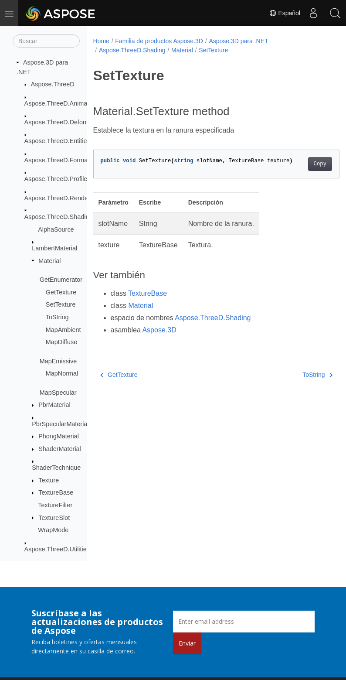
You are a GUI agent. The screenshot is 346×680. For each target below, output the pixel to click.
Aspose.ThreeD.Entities (57, 140)
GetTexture (61, 292)
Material (49, 260)
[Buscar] (46, 41)
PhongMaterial (58, 436)
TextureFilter (55, 505)
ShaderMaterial (59, 448)
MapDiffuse (62, 341)
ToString (57, 317)
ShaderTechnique (56, 467)
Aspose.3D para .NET (238, 41)
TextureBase (55, 492)
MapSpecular (58, 392)
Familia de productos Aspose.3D (159, 41)
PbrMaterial (54, 404)
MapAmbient (63, 329)
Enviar (187, 643)
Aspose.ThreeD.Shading (58, 216)
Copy (302, 164)
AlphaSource (56, 229)
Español (284, 13)
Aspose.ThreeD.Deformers (61, 122)
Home (101, 41)
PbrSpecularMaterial (60, 423)
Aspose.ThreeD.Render (57, 198)
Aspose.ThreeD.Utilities (57, 549)
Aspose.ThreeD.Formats (58, 160)
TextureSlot (54, 517)
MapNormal (62, 373)
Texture (48, 480)
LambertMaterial (54, 248)
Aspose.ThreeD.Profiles (57, 178)
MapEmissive (58, 361)
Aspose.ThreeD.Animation (61, 103)
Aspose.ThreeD (53, 84)
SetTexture (61, 304)
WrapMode (53, 529)
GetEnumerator (61, 279)
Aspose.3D (159, 330)
